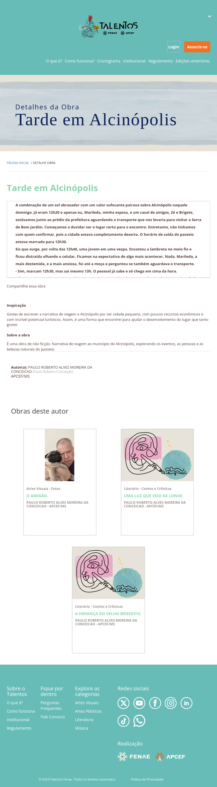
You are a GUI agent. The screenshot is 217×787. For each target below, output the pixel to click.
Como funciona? (79, 61)
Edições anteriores (193, 61)
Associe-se (197, 46)
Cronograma (108, 61)
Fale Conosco (53, 716)
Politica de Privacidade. (147, 779)
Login (173, 46)
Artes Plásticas (88, 711)
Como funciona (21, 711)
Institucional (134, 61)
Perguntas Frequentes (51, 705)
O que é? (54, 61)
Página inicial (18, 163)
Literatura (84, 719)
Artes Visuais (87, 702)
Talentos (108, 26)
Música (81, 728)
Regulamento (160, 61)
